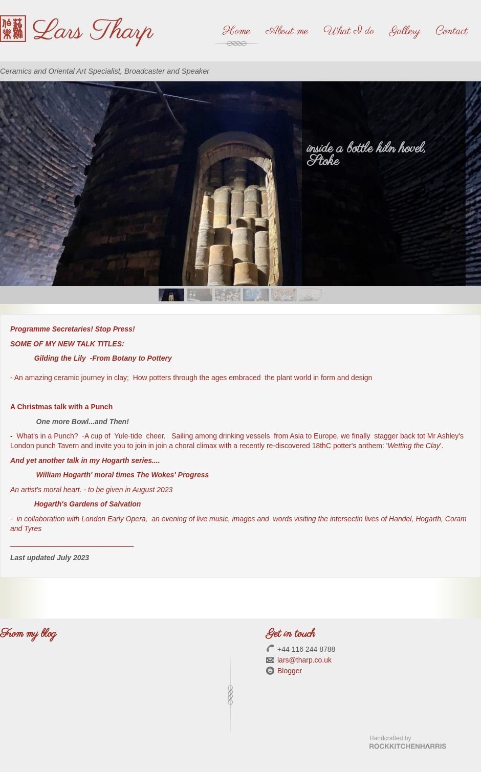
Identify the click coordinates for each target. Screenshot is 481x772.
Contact (451, 31)
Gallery (404, 31)
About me (287, 31)
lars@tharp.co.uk (304, 660)
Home (236, 31)
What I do (348, 31)
